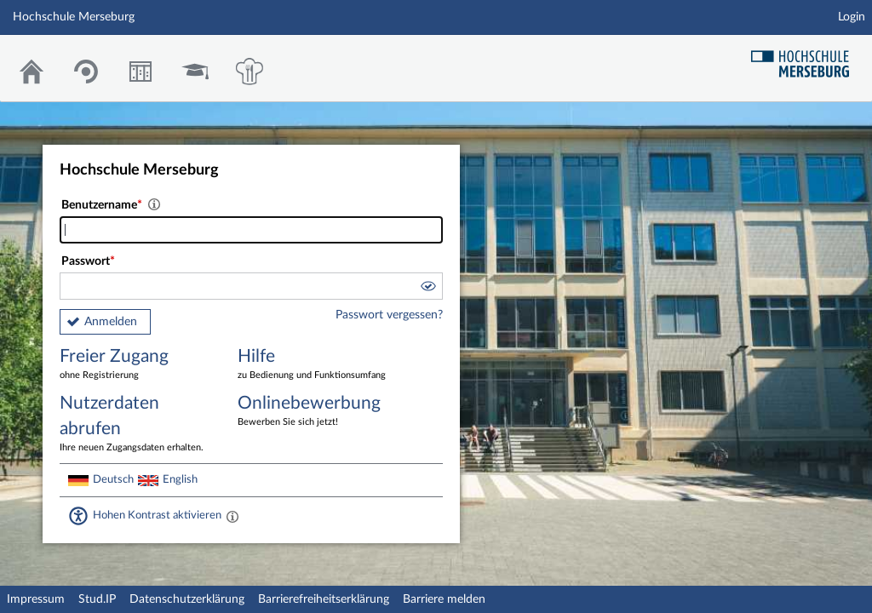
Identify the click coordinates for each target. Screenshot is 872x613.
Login (851, 17)
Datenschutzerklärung (186, 599)
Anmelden (110, 322)
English (180, 479)
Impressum (36, 599)
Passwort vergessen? (389, 315)
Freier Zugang (136, 364)
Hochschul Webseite (806, 57)
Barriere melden (444, 599)
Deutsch (113, 479)
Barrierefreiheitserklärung (323, 599)
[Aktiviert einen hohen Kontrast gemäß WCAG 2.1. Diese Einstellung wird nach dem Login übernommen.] (232, 516)
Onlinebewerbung (314, 411)
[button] (427, 289)
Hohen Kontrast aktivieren (157, 515)
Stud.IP (97, 599)
